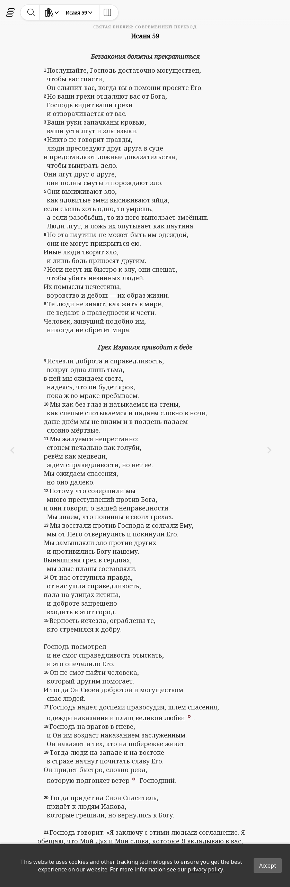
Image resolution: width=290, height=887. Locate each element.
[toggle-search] (31, 12)
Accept (267, 865)
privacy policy (205, 869)
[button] (189, 715)
